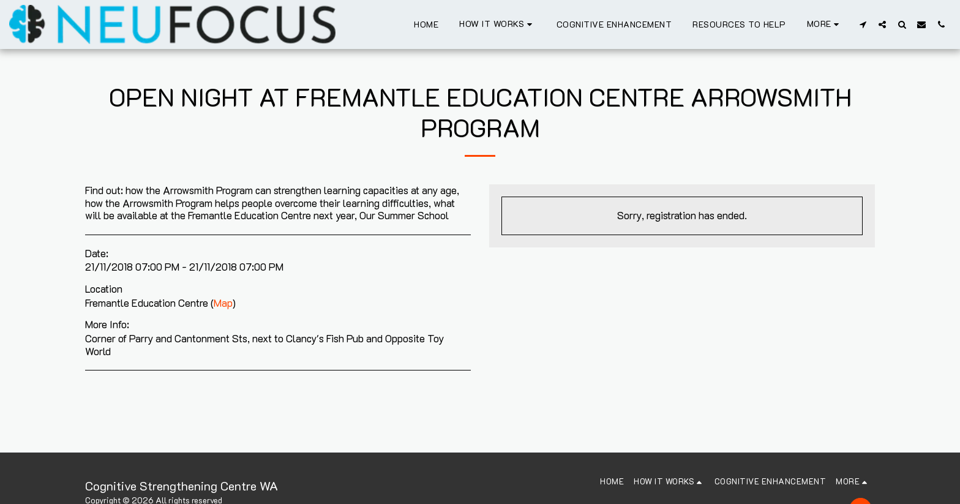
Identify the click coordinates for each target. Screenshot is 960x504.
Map (223, 302)
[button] (497, 24)
